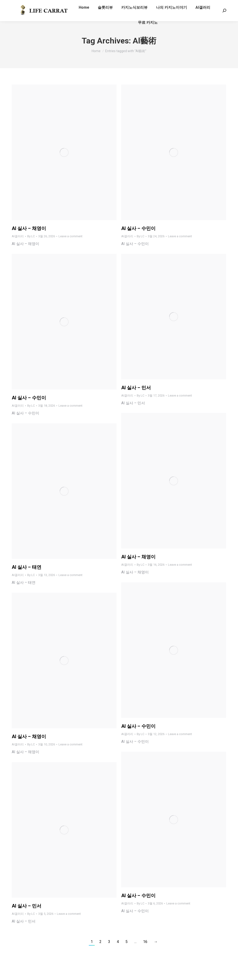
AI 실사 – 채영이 (29, 228)
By (31, 236)
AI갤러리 (18, 236)
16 (145, 941)
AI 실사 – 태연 (26, 567)
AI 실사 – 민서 (136, 387)
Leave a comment (70, 236)
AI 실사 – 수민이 (138, 228)
